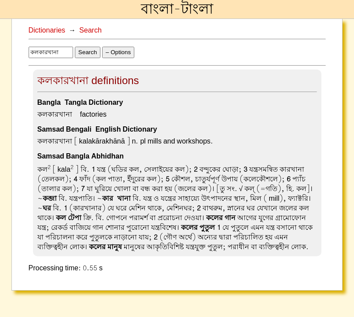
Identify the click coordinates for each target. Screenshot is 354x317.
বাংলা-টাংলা (177, 9)
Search (90, 30)
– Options (118, 52)
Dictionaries (47, 30)
